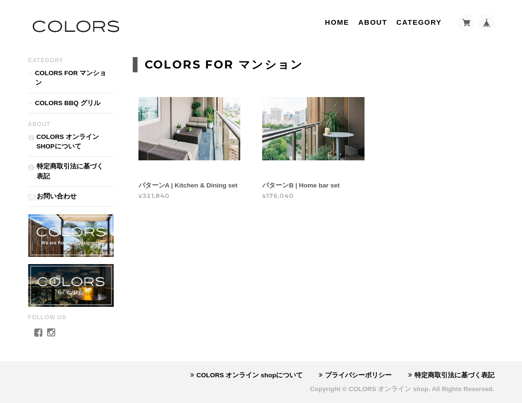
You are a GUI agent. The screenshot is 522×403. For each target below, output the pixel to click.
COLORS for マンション (71, 77)
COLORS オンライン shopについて (68, 141)
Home (337, 22)
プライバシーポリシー (358, 375)
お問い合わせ (57, 196)
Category (419, 22)
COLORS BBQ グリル (67, 103)
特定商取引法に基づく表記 (70, 171)
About (372, 22)
